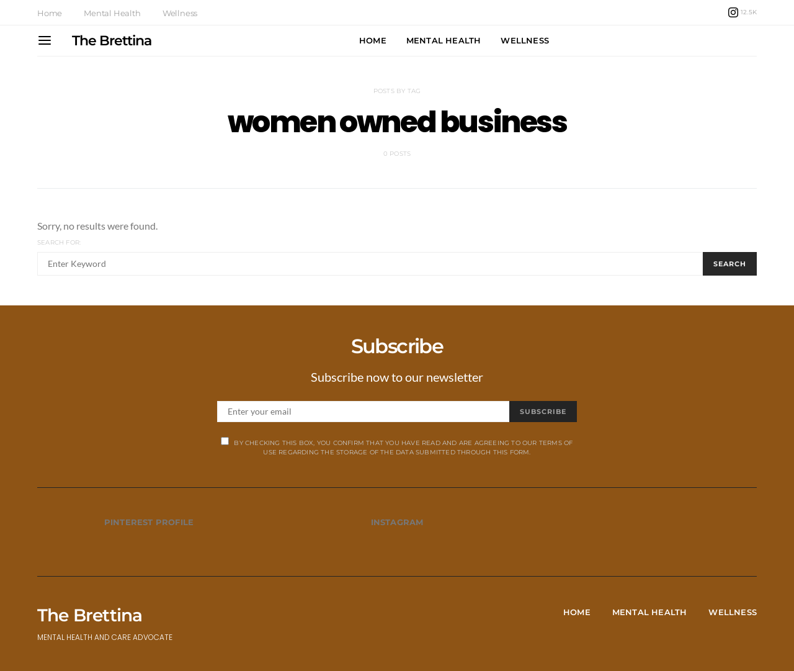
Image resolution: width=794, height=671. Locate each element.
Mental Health (112, 13)
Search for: (59, 242)
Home (49, 13)
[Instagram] (742, 12)
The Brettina (111, 40)
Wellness (180, 13)
